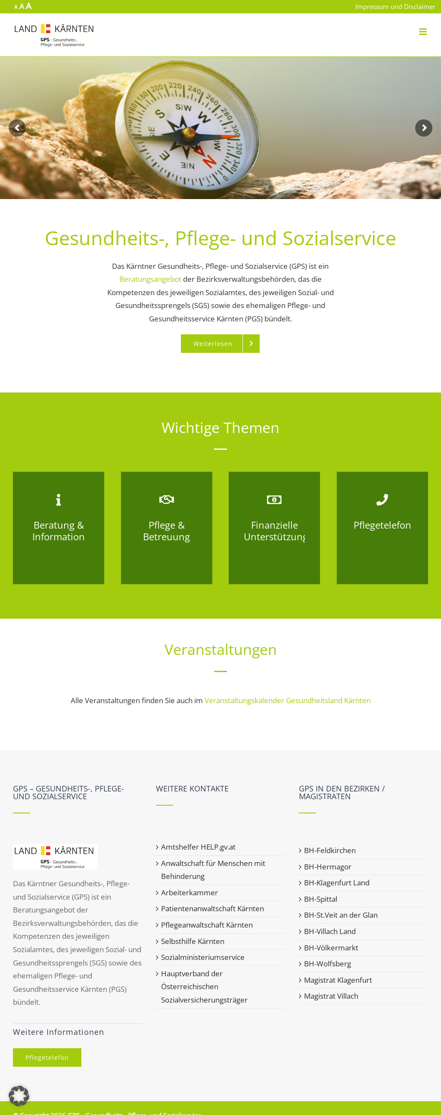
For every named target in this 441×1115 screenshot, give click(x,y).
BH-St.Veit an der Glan (341, 915)
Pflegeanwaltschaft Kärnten (207, 925)
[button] (19, 1096)
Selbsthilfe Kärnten (192, 941)
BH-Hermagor (327, 867)
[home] (55, 850)
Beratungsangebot (150, 279)
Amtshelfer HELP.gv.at (198, 847)
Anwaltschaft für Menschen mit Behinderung (213, 869)
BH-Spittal (320, 899)
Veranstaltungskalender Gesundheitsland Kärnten (288, 700)
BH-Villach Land (330, 931)
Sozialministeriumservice (203, 957)
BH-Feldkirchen (330, 850)
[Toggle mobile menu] (423, 31)
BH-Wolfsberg (327, 964)
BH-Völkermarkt (331, 948)
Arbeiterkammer (189, 892)
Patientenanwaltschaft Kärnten (212, 908)
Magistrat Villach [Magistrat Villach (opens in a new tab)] (331, 996)
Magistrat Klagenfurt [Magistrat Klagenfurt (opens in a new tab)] (338, 980)
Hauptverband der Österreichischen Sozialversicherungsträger (204, 987)
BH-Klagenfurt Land (337, 883)
